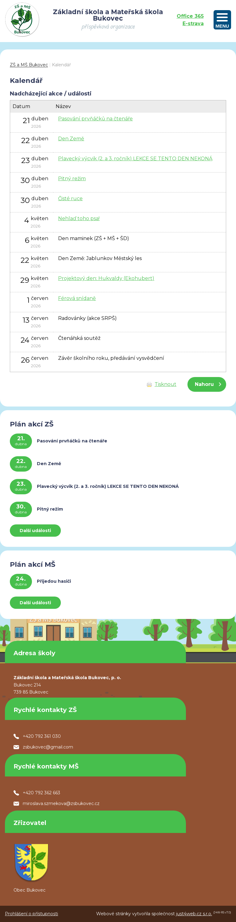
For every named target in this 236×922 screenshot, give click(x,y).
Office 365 (190, 16)
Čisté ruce (70, 198)
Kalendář (61, 65)
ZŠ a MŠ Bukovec (29, 65)
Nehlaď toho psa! (79, 218)
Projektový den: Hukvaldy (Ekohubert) (106, 278)
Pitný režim (72, 178)
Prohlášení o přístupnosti (31, 913)
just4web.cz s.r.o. (194, 913)
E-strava (193, 23)
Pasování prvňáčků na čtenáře (95, 119)
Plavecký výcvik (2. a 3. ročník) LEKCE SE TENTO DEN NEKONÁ (135, 158)
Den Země (71, 139)
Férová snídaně (77, 298)
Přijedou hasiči (54, 581)
